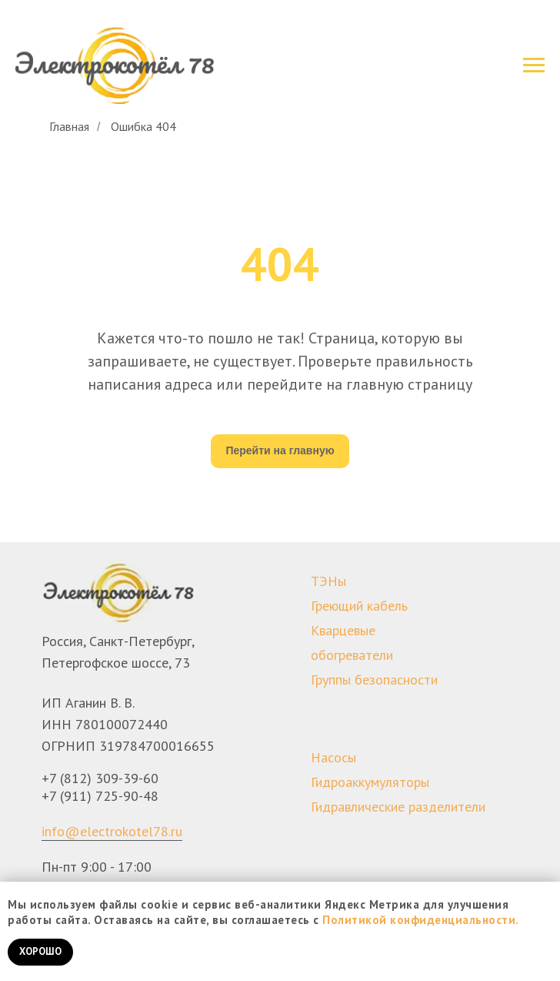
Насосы (333, 757)
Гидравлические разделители (398, 806)
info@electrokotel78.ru (112, 831)
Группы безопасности (374, 679)
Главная (69, 126)
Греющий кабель (359, 605)
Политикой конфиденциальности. (420, 919)
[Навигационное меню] (534, 65)
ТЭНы (328, 581)
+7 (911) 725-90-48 (100, 796)
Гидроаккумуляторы (370, 782)
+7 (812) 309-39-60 (100, 778)
